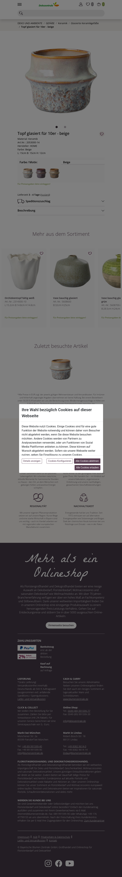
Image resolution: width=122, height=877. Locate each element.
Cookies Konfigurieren (59, 461)
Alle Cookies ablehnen (87, 461)
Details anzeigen (31, 461)
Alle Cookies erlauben (87, 467)
